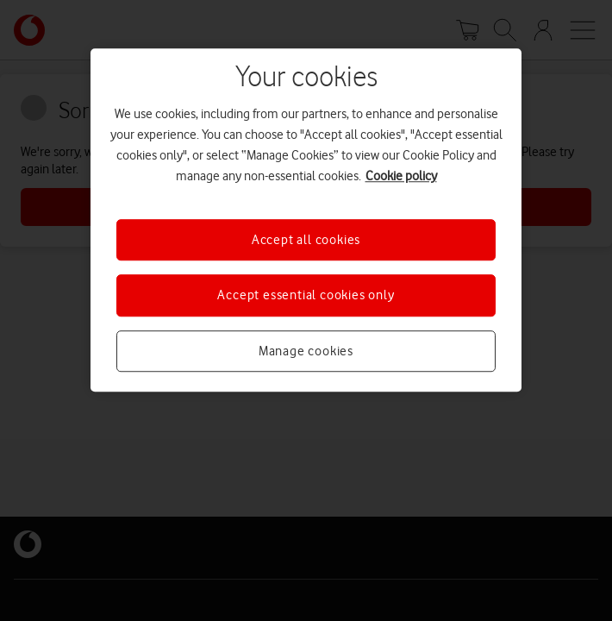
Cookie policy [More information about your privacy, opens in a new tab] (401, 176)
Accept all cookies (306, 240)
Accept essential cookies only (305, 296)
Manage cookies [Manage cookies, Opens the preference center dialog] (306, 351)
